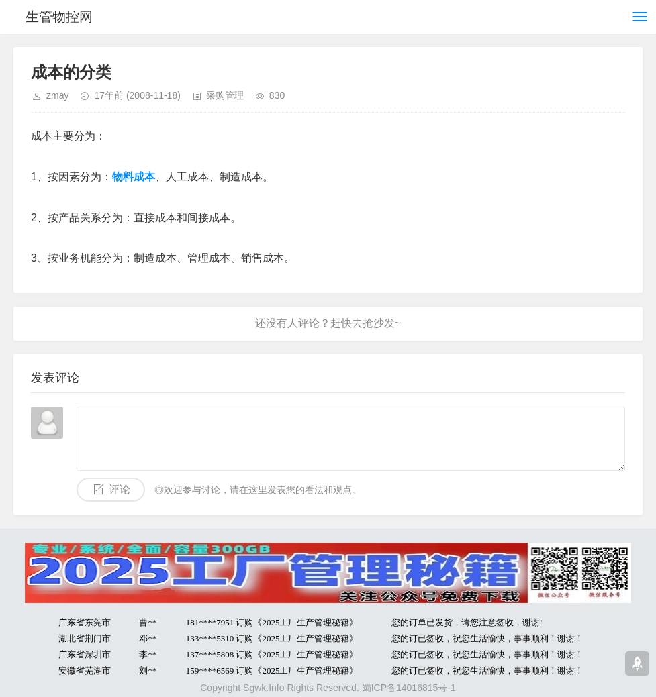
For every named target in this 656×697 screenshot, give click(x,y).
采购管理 (225, 95)
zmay (57, 95)
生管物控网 (59, 16)
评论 (119, 489)
